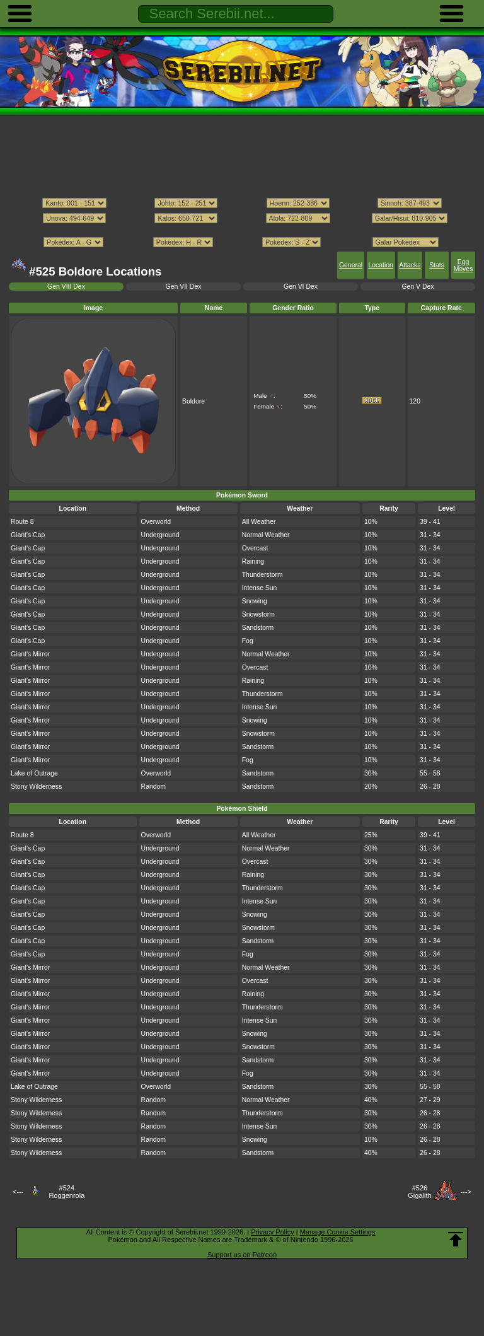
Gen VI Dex (301, 286)
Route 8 (22, 521)
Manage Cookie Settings (338, 1232)
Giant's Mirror (30, 654)
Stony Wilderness (36, 786)
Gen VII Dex (184, 286)
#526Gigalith (419, 1191)
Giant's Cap (28, 534)
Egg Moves (463, 265)
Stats (436, 265)
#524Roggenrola (66, 1191)
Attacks (409, 265)
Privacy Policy (272, 1232)
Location (380, 265)
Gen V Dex (417, 286)
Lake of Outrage (34, 773)
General (350, 265)
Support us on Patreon (242, 1254)
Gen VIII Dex (66, 286)
